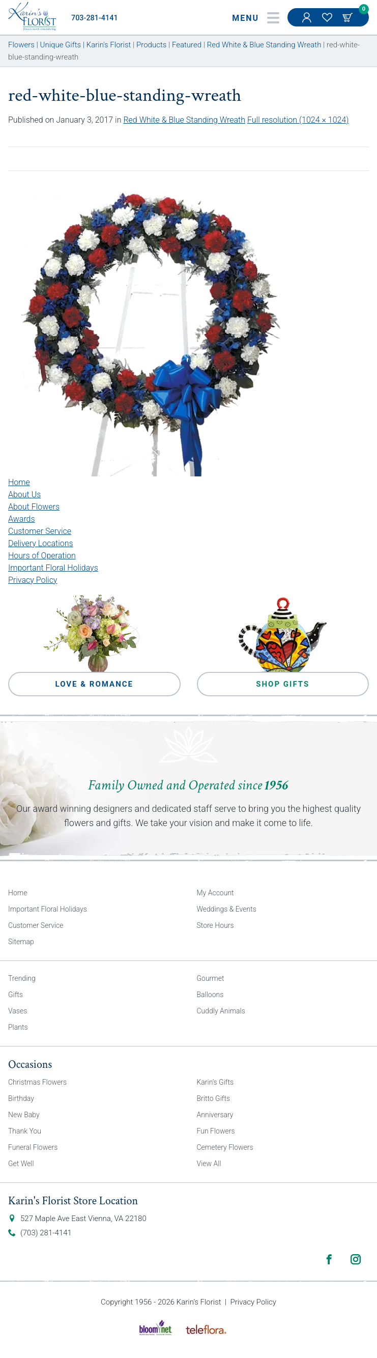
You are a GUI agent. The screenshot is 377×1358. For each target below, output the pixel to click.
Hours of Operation (42, 555)
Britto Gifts (213, 1098)
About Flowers (34, 507)
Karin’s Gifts (215, 1082)
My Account (308, 22)
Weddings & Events (226, 909)
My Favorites (328, 22)
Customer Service (39, 531)
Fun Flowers (216, 1131)
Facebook (329, 1259)
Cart (348, 17)
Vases (17, 1011)
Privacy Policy (32, 580)
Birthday (21, 1098)
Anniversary (215, 1115)
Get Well (21, 1163)
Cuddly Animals (221, 1011)
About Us (24, 494)
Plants (18, 1027)
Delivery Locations (40, 543)
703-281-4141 (94, 18)
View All (209, 1163)
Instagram (356, 1259)
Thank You (24, 1131)
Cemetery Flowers (225, 1147)
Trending (22, 978)
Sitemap (21, 942)
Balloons (210, 995)
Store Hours (215, 925)
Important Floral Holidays (53, 568)
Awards (21, 519)
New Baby (24, 1115)
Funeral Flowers (32, 1147)
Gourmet (210, 978)
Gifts (15, 995)
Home (19, 482)
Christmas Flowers (37, 1082)
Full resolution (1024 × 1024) (298, 120)
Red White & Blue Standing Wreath (184, 120)
